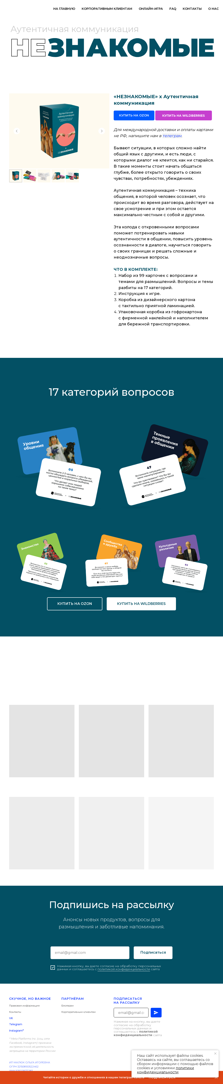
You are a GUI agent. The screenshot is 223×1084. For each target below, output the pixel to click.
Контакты (15, 1011)
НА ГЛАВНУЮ (64, 9)
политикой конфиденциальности (124, 969)
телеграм (171, 135)
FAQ (172, 9)
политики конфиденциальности (165, 1070)
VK (11, 1018)
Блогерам (67, 1005)
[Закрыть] (216, 1077)
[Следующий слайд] (101, 131)
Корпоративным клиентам (78, 1011)
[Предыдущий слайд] (17, 131)
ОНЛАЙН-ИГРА (151, 9)
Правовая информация (24, 1005)
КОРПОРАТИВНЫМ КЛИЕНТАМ (107, 9)
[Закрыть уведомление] (215, 1053)
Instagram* (16, 1030)
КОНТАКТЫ (192, 9)
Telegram (15, 1024)
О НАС (213, 9)
